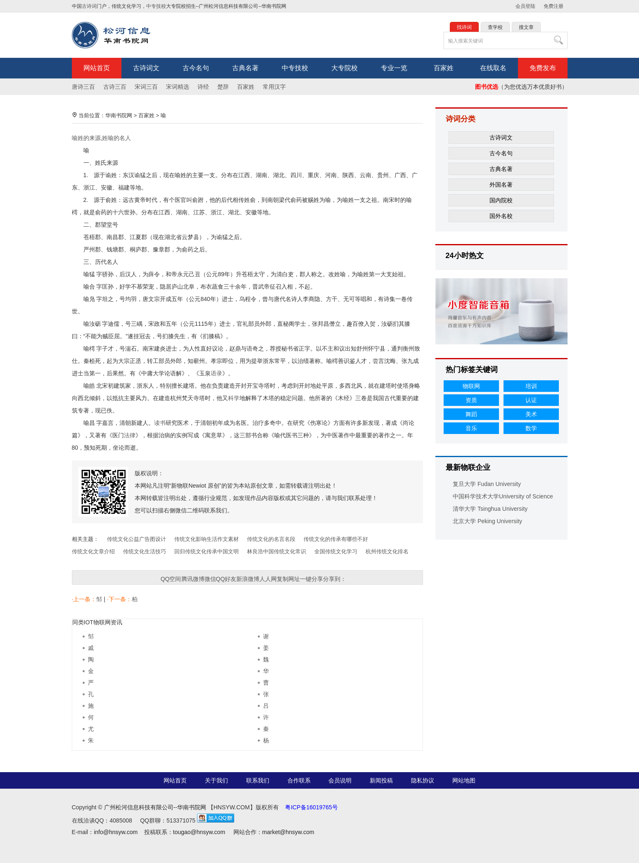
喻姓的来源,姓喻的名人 (101, 138)
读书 (160, 423)
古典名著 (245, 67)
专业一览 (394, 67)
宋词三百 (146, 86)
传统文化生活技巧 (144, 551)
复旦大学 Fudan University (487, 484)
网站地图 (463, 780)
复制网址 (288, 579)
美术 (531, 414)
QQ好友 (226, 579)
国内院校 (501, 200)
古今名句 (196, 67)
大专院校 (344, 67)
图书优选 (486, 86)
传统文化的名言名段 (271, 539)
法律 (129, 435)
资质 (471, 400)
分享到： (334, 579)
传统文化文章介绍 (93, 551)
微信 (210, 579)
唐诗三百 (83, 86)
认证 (531, 400)
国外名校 (501, 216)
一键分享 (311, 579)
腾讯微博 (192, 579)
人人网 (268, 579)
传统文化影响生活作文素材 (206, 539)
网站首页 (96, 67)
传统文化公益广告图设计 (136, 539)
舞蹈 (471, 414)
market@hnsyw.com (288, 832)
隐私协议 (422, 780)
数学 (531, 428)
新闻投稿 (381, 780)
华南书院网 (118, 115)
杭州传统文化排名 (387, 551)
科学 (234, 398)
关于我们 (216, 780)
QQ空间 (171, 579)
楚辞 (223, 86)
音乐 (471, 428)
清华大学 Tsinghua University (490, 508)
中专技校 (156, 6)
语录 (216, 373)
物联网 (471, 386)
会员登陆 (525, 6)
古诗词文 (146, 67)
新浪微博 (247, 579)
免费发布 (543, 67)
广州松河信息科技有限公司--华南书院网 (155, 807)
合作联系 (299, 780)
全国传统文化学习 (335, 551)
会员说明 (340, 780)
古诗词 (89, 6)
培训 (531, 386)
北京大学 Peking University (487, 521)
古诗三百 (114, 86)
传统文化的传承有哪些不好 (336, 539)
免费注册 (553, 6)
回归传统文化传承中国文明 (206, 551)
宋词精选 (177, 86)
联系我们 (257, 780)
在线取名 (493, 67)
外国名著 (501, 184)
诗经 (203, 86)
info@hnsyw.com (116, 832)
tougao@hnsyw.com (199, 832)
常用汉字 (274, 86)
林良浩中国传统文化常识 (276, 551)
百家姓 (444, 67)
